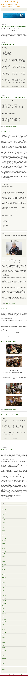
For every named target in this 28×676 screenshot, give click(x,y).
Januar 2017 (3, 634)
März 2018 (3, 611)
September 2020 (4, 571)
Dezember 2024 (4, 520)
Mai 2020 (3, 572)
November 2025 (4, 514)
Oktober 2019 (4, 584)
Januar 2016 (3, 652)
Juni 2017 (3, 626)
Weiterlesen (23, 36)
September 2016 (4, 640)
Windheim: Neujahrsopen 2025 (10, 341)
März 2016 (3, 648)
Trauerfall (4, 233)
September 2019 (4, 585)
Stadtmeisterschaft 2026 (7, 44)
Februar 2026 (4, 509)
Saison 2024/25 (5, 308)
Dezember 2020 (4, 567)
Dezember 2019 (4, 580)
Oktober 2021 (4, 564)
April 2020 (3, 574)
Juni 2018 (3, 608)
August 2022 (3, 561)
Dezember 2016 (4, 635)
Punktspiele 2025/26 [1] (7, 131)
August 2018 (3, 605)
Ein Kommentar (13, 303)
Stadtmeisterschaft (5, 184)
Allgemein (6, 38)
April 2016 (3, 647)
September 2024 (4, 524)
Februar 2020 (4, 577)
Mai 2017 (3, 627)
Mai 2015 (3, 663)
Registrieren (3, 669)
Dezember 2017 (4, 616)
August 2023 (3, 543)
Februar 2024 (4, 533)
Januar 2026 (3, 511)
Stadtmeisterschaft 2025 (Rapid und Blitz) (13, 97)
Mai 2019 (3, 590)
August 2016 (3, 642)
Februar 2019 (4, 595)
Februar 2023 (4, 551)
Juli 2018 (3, 606)
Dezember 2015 (4, 653)
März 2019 (3, 593)
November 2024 (4, 522)
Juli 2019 (3, 587)
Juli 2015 (3, 660)
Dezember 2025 (4, 512)
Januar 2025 (3, 519)
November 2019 (4, 582)
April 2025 (3, 517)
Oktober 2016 (4, 639)
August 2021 (3, 566)
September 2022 (4, 559)
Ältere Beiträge (3, 501)
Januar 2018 (3, 614)
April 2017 (3, 629)
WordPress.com (22, 674)
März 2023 (3, 550)
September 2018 (4, 603)
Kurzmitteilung (10, 228)
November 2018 (4, 600)
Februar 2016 (4, 650)
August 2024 (3, 525)
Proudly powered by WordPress (8, 674)
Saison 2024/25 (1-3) (6, 449)
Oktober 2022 (4, 558)
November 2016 (4, 637)
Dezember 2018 (4, 598)
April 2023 (3, 548)
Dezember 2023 (4, 537)
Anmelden (3, 671)
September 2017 (4, 621)
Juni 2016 (3, 645)
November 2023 (4, 538)
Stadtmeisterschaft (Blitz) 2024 (9, 415)
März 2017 (3, 631)
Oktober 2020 (4, 569)
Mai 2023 (3, 546)
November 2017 (4, 618)
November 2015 (4, 655)
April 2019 (3, 592)
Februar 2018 (4, 613)
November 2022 (4, 556)
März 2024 (3, 532)
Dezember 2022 (4, 554)
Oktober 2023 (4, 540)
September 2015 (4, 658)
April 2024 (3, 530)
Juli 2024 (3, 527)
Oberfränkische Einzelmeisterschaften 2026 (13, 26)
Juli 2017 (3, 624)
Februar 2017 (4, 632)
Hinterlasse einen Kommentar (13, 38)
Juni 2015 (3, 661)
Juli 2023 (3, 545)
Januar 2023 (3, 553)
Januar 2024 (3, 535)
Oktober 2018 (4, 601)
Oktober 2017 (4, 619)
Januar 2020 (3, 579)
